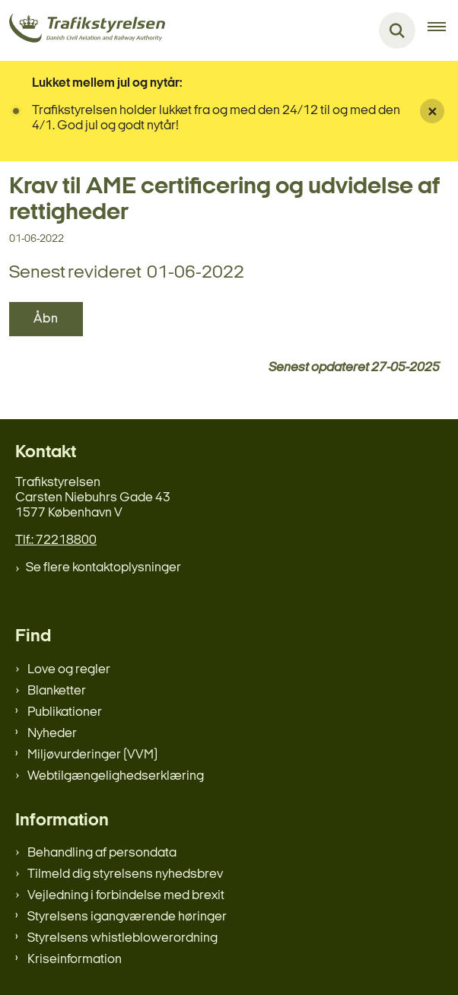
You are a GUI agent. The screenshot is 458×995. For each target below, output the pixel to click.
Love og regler (68, 669)
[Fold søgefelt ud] (397, 30)
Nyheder (52, 733)
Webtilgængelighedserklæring (115, 776)
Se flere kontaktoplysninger (103, 567)
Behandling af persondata (102, 853)
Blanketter (56, 691)
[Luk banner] (432, 111)
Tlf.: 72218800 (56, 540)
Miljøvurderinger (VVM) (92, 755)
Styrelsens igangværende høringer (127, 917)
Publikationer (64, 712)
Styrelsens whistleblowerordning (122, 938)
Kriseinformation (74, 959)
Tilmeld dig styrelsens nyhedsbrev (125, 874)
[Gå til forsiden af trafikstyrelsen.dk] (82, 31)
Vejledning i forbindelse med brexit (125, 895)
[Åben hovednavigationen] (443, 30)
